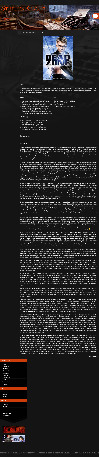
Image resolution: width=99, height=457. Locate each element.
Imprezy (5, 408)
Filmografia (6, 373)
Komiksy (5, 375)
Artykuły (5, 379)
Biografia (5, 368)
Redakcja (5, 396)
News (4, 364)
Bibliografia (6, 371)
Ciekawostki (6, 377)
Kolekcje (5, 404)
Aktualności (6, 366)
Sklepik (5, 394)
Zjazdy (5, 406)
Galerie (5, 384)
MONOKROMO (94, 453)
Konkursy (5, 392)
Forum (5, 411)
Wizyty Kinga (7, 413)
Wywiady (5, 382)
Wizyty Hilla (6, 415)
